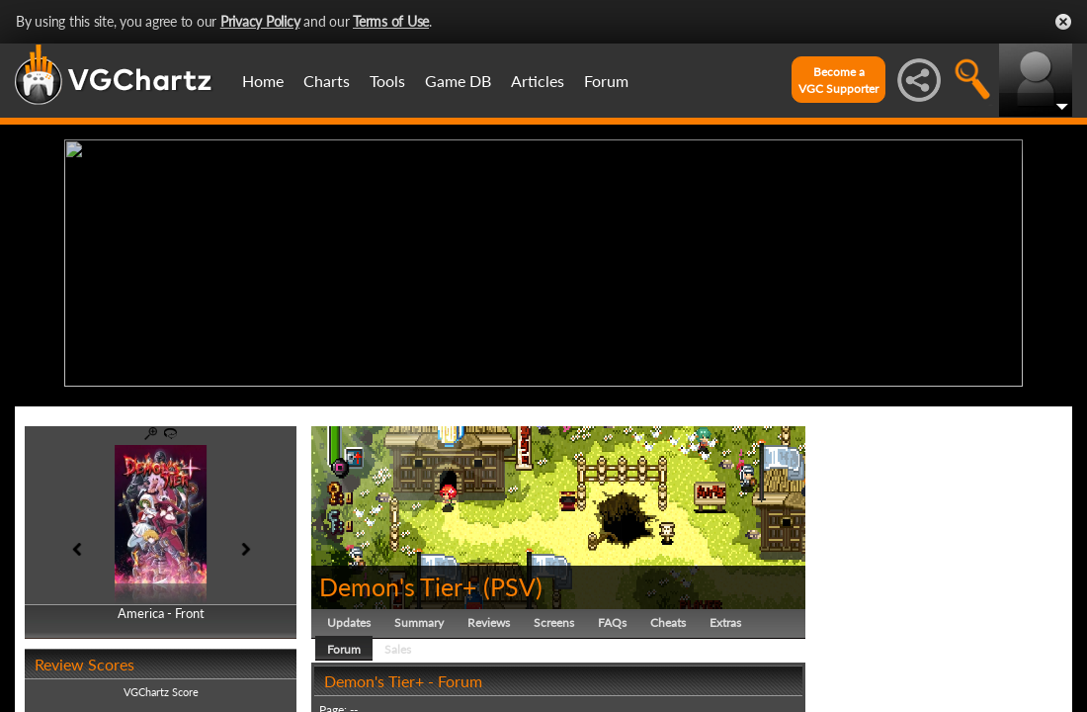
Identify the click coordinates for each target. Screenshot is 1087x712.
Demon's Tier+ (398, 581)
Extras (725, 617)
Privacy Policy (260, 21)
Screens (554, 617)
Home (263, 80)
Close (1063, 22)
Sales (397, 644)
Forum (606, 80)
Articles (537, 80)
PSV (513, 581)
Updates (349, 617)
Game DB (458, 80)
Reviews (488, 617)
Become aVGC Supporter (838, 80)
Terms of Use (391, 21)
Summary (419, 617)
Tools (387, 80)
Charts (326, 80)
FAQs (612, 617)
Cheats (668, 617)
